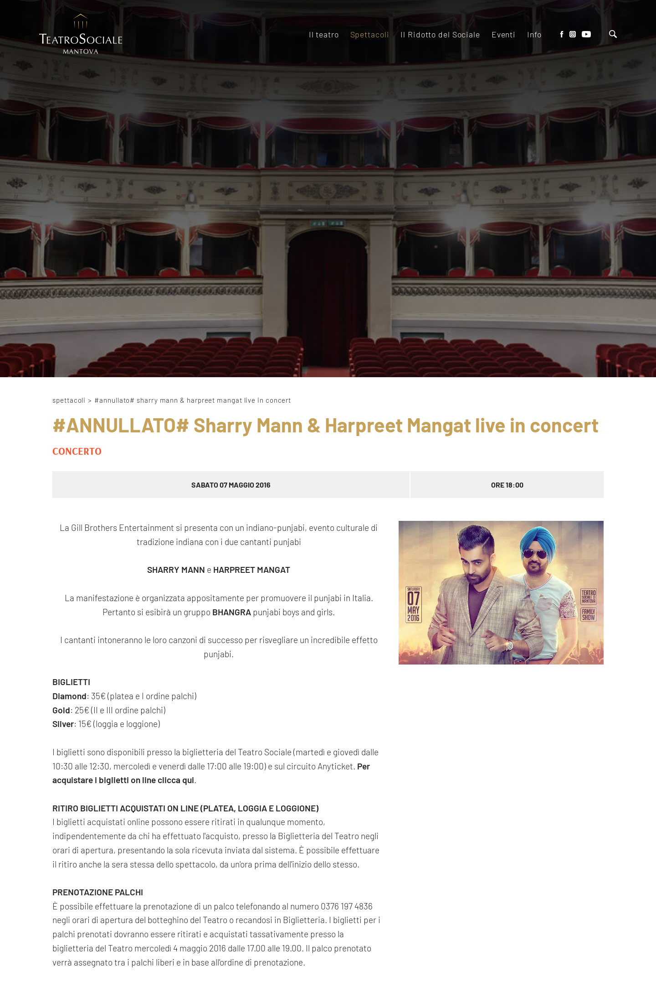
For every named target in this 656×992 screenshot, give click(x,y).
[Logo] (80, 34)
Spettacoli (69, 400)
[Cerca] (613, 35)
